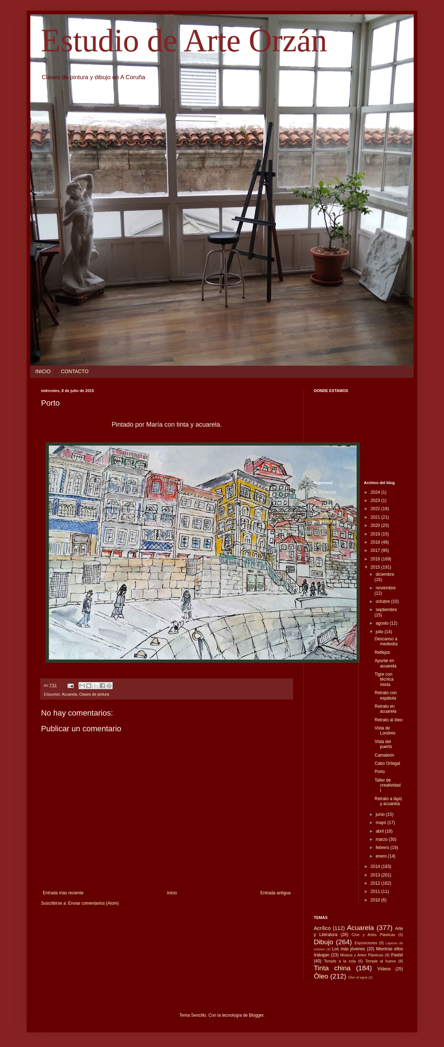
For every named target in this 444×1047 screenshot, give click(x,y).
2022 (376, 508)
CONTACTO (74, 371)
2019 (376, 534)
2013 (376, 875)
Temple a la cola (340, 961)
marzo (382, 839)
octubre (383, 601)
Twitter (325, 514)
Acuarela (69, 694)
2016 (376, 558)
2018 (376, 542)
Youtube (327, 499)
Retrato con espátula (385, 695)
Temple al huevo (380, 961)
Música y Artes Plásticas (361, 955)
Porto (379, 771)
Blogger (256, 1015)
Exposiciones (365, 943)
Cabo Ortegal (387, 763)
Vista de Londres (384, 731)
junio (381, 814)
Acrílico (322, 928)
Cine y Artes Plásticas (373, 934)
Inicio (172, 892)
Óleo (321, 976)
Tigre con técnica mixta (383, 679)
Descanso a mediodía (385, 641)
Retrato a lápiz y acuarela (388, 801)
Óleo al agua (357, 977)
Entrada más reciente (63, 892)
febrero (383, 847)
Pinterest (327, 492)
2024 (376, 492)
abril (380, 831)
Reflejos (382, 652)
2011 (376, 891)
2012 (376, 883)
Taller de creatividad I (387, 785)
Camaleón (384, 755)
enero (382, 856)
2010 (376, 900)
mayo (381, 822)
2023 (376, 500)
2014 (376, 866)
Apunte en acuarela (385, 663)
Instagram (328, 521)
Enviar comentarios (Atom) (93, 903)
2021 (376, 517)
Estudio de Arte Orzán (184, 40)
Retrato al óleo (388, 719)
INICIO (43, 371)
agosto (382, 623)
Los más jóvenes (348, 948)
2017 (376, 550)
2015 (376, 567)
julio (380, 631)
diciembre (385, 574)
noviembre (385, 587)
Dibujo (323, 942)
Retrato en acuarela (385, 709)
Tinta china (332, 968)
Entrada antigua (275, 892)
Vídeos (384, 968)
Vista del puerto (383, 744)
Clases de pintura (94, 694)
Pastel (397, 954)
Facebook (328, 506)
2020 (376, 525)
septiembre (386, 609)
